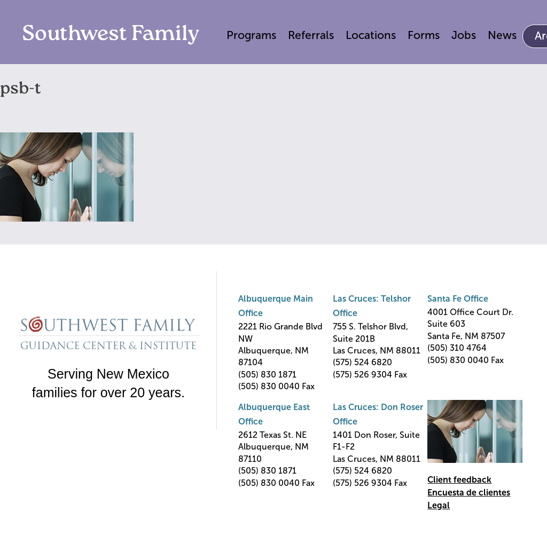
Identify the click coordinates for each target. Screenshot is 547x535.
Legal (438, 505)
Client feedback (459, 479)
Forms (424, 35)
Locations (371, 35)
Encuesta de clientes (468, 492)
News (502, 35)
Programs (251, 35)
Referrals (311, 35)
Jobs (463, 35)
